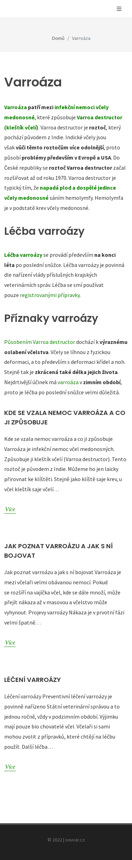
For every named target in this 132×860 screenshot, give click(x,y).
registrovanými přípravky (50, 294)
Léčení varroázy (32, 679)
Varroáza (15, 107)
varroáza (68, 382)
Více (10, 509)
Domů (58, 38)
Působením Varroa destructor (39, 341)
